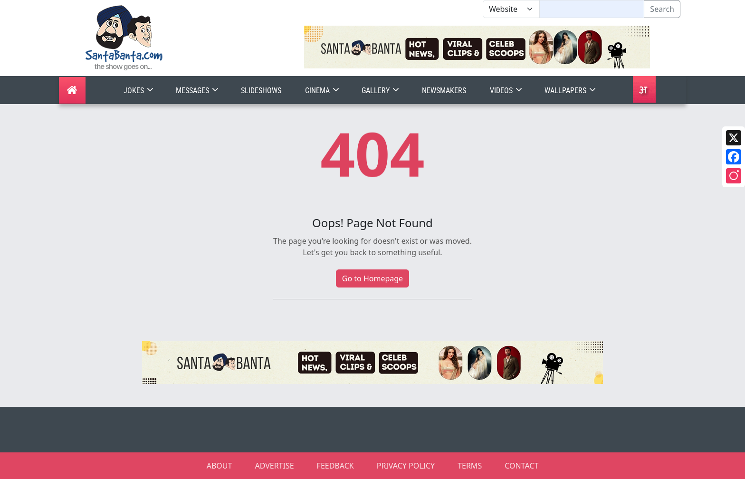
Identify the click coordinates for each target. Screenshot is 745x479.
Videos (507, 90)
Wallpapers (571, 90)
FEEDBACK (335, 465)
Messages (198, 90)
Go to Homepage (372, 278)
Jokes (139, 90)
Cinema (323, 90)
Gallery (381, 90)
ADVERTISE (274, 465)
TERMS (470, 465)
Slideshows (261, 90)
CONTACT (521, 465)
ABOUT (219, 465)
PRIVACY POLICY (406, 465)
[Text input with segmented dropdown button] (591, 9)
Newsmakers (444, 90)
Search (662, 9)
